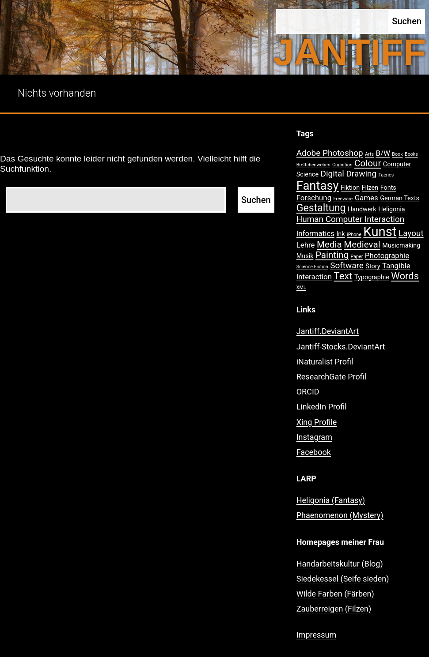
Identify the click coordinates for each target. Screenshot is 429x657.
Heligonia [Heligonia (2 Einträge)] (391, 209)
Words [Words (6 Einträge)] (405, 276)
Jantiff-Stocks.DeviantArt (340, 346)
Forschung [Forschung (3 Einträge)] (313, 197)
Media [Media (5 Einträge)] (329, 244)
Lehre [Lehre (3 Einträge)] (305, 244)
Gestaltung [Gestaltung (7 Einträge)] (321, 208)
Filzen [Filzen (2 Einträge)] (370, 187)
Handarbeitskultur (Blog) (339, 563)
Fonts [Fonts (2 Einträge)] (388, 187)
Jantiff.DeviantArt (327, 331)
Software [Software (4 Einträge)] (347, 265)
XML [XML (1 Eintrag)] (301, 287)
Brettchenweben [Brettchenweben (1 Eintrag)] (313, 165)
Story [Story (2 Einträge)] (372, 266)
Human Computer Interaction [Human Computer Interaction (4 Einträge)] (350, 219)
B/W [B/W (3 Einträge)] (383, 153)
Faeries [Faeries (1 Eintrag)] (386, 175)
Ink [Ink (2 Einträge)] (340, 234)
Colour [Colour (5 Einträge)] (367, 163)
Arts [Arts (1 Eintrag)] (369, 154)
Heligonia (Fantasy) (330, 500)
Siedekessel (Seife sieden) (342, 578)
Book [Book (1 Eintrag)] (397, 154)
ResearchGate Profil (331, 376)
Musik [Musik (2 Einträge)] (305, 256)
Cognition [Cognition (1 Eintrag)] (342, 165)
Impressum (316, 634)
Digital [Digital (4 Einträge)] (332, 174)
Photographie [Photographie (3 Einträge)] (387, 255)
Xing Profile (316, 422)
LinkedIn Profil (321, 406)
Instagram (314, 437)
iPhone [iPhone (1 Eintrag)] (354, 234)
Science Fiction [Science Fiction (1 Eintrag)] (312, 267)
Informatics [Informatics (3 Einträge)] (315, 233)
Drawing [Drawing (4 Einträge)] (361, 174)
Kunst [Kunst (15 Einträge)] (379, 231)
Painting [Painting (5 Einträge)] (332, 255)
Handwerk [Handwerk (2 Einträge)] (362, 209)
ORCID (307, 391)
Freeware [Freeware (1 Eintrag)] (343, 199)
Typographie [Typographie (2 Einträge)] (371, 277)
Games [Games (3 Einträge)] (366, 197)
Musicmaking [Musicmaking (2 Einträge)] (401, 245)
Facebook (313, 452)
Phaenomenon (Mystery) (339, 515)
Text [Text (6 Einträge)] (343, 276)
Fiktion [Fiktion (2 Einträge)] (350, 187)
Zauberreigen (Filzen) (334, 608)
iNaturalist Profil (324, 361)
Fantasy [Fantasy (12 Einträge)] (317, 186)
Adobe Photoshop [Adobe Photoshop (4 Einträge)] (329, 153)
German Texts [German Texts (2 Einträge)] (399, 198)
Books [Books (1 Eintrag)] (411, 154)
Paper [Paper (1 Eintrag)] (357, 256)
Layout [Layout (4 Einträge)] (411, 233)
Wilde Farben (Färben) (335, 593)
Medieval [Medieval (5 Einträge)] (362, 244)
